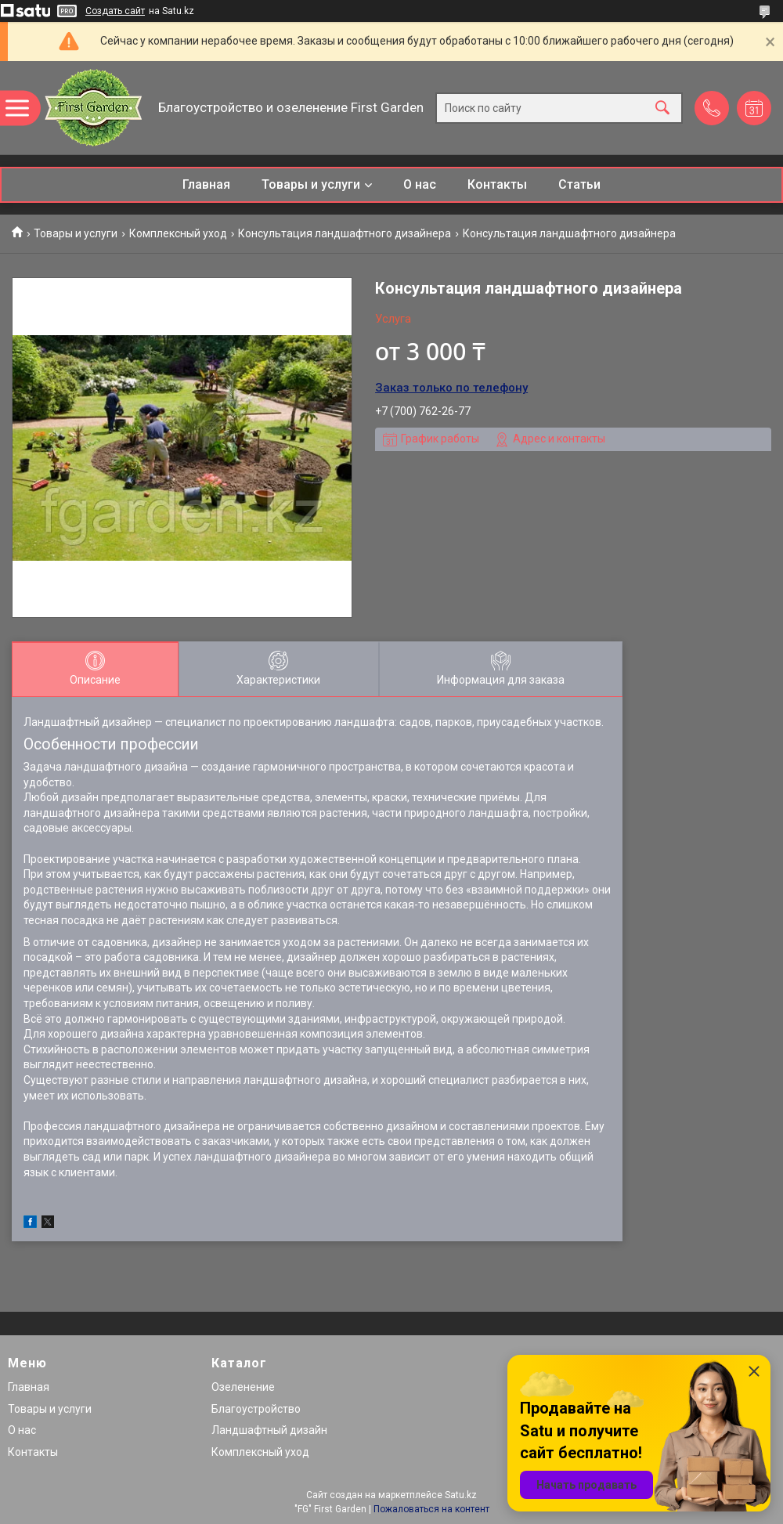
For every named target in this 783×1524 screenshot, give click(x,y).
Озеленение (243, 1387)
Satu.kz (461, 1495)
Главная (206, 184)
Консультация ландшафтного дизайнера (344, 233)
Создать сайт (115, 10)
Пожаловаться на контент (431, 1509)
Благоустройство (256, 1409)
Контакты (497, 184)
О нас (419, 184)
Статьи (579, 184)
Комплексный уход (178, 233)
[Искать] (662, 107)
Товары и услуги (311, 184)
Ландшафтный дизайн (269, 1430)
